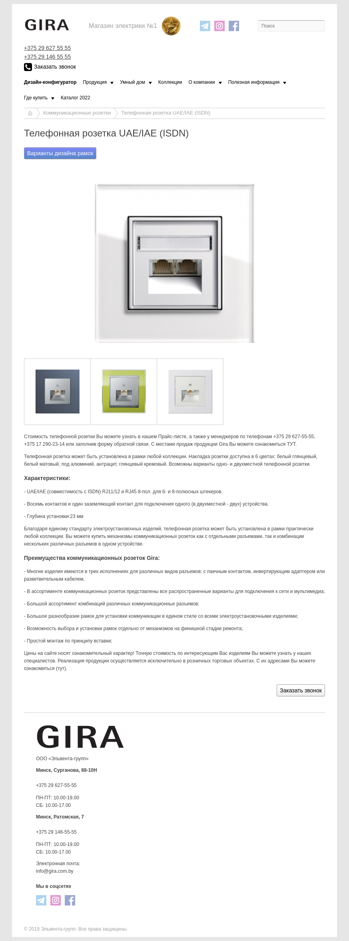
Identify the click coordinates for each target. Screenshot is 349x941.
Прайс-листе (172, 436)
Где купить (36, 98)
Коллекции (170, 82)
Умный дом (132, 82)
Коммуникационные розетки (77, 113)
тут (61, 668)
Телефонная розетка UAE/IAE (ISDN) (165, 113)
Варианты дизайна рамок (60, 153)
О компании (201, 82)
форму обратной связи (123, 444)
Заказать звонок (50, 67)
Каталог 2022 (75, 98)
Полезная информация (254, 82)
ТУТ (291, 444)
